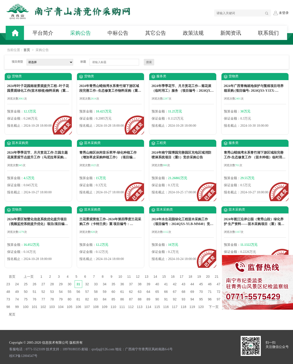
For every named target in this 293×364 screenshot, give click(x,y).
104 (60, 307)
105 (69, 307)
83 (96, 299)
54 (61, 292)
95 (201, 299)
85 (113, 299)
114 (148, 307)
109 (104, 307)
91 (166, 299)
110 (113, 307)
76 (34, 299)
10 (120, 276)
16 (173, 276)
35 (113, 284)
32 (87, 284)
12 (138, 276)
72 (219, 292)
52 (43, 292)
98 (8, 307)
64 (148, 292)
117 (174, 307)
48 (8, 292)
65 (157, 292)
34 (105, 284)
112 (131, 307)
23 (8, 284)
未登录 (280, 13)
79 (61, 299)
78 (52, 299)
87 (131, 299)
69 (192, 292)
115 (157, 307)
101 (34, 307)
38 (140, 284)
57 (87, 292)
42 (175, 284)
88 (140, 299)
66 (166, 292)
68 (183, 292)
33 (96, 284)
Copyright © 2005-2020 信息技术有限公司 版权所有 (46, 342)
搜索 (149, 62)
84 (105, 299)
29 (61, 284)
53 (52, 292)
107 (87, 307)
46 (210, 284)
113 (139, 307)
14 (155, 276)
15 (164, 276)
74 (17, 299)
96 (210, 299)
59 (105, 292)
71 (210, 292)
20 (208, 276)
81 (78, 299)
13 (147, 276)
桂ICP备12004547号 (23, 356)
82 (87, 299)
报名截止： (15, 125)
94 (192, 299)
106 (78, 307)
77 (43, 299)
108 (96, 307)
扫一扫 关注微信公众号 (277, 345)
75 (26, 299)
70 (201, 292)
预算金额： (15, 111)
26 (34, 284)
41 (166, 284)
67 (175, 292)
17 (182, 276)
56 (78, 292)
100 (25, 307)
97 (219, 299)
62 (131, 292)
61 (122, 292)
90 (157, 299)
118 (183, 307)
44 (192, 284)
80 (70, 299)
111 (122, 307)
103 (52, 307)
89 (148, 299)
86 (122, 299)
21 (217, 276)
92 (175, 299)
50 (26, 292)
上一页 (29, 276)
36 (122, 284)
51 (34, 292)
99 (17, 307)
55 (70, 292)
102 (43, 307)
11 (129, 276)
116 (166, 307)
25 (26, 284)
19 (199, 276)
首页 (26, 50)
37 (131, 284)
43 (183, 284)
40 (157, 284)
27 (43, 284)
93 (183, 299)
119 (192, 307)
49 (17, 292)
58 (96, 292)
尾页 (12, 314)
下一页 (214, 307)
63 (140, 292)
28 (52, 284)
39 (148, 284)
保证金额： (15, 118)
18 (190, 276)
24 (17, 284)
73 (8, 299)
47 (219, 284)
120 (201, 307)
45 (201, 284)
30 (70, 284)
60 (113, 292)
